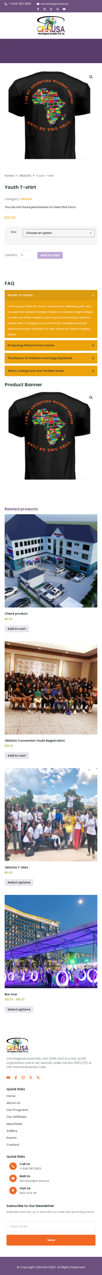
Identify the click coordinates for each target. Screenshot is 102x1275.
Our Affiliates (17, 1117)
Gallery (12, 1131)
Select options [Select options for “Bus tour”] (19, 1009)
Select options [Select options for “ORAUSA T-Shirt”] (19, 882)
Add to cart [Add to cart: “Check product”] (17, 629)
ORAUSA (25, 175)
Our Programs (18, 1110)
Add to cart (50, 255)
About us (13, 1103)
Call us (25, 1164)
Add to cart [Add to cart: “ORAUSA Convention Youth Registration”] (17, 755)
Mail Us (25, 1176)
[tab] (51, 295)
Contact (13, 1145)
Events (12, 1138)
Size (14, 232)
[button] (8, 44)
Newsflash (14, 1124)
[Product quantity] (27, 255)
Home (9, 175)
